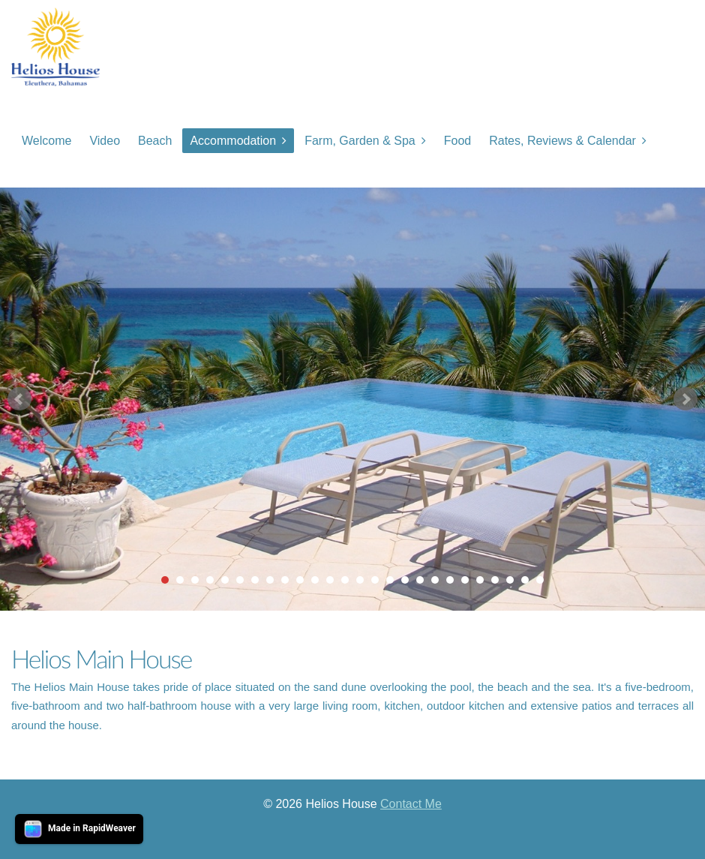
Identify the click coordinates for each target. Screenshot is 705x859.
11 (315, 580)
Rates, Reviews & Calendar (562, 140)
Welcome (46, 140)
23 (495, 580)
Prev (20, 399)
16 (390, 580)
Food (457, 140)
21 (465, 580)
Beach (155, 140)
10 (300, 580)
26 (540, 580)
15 (375, 580)
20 (450, 580)
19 (435, 580)
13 (345, 580)
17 (405, 580)
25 (525, 580)
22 (480, 580)
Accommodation (233, 140)
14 (360, 580)
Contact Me (411, 803)
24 (510, 580)
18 (420, 580)
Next (686, 399)
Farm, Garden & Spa (360, 140)
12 (330, 580)
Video (104, 140)
